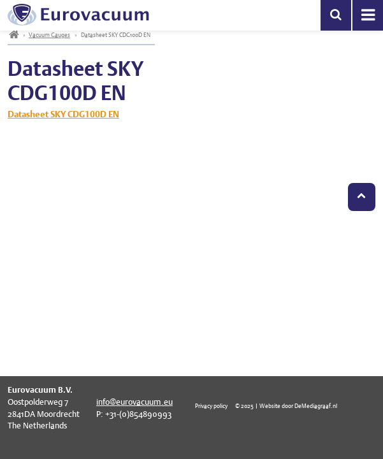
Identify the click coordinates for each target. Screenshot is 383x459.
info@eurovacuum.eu (134, 402)
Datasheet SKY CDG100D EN (63, 114)
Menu (367, 15)
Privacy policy (211, 405)
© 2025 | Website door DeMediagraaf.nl (286, 405)
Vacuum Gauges (49, 34)
